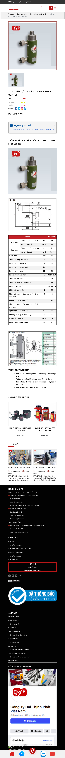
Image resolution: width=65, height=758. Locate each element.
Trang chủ (11, 14)
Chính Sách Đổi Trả (14, 559)
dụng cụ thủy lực (13, 620)
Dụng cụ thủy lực (22, 14)
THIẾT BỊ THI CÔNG (13, 642)
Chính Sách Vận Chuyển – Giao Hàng (19, 549)
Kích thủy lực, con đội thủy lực (38, 14)
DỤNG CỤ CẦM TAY (13, 646)
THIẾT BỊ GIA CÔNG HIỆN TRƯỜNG (17, 635)
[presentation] (10, 412)
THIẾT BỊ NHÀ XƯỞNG (14, 631)
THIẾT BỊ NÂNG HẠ (13, 639)
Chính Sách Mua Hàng (15, 545)
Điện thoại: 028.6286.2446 (18, 508)
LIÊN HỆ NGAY (20, 435)
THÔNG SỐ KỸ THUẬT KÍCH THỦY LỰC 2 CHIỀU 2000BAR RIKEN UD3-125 (33, 129)
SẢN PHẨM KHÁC (13, 660)
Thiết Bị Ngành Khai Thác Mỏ (17, 653)
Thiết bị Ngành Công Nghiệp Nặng (18, 649)
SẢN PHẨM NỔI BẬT (13, 617)
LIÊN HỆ (24, 99)
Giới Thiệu (11, 541)
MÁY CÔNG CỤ (12, 627)
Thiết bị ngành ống (14, 624)
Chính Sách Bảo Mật (14, 556)
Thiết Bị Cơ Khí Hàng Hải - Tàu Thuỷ (18, 657)
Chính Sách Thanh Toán (15, 552)
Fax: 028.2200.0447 (16, 512)
